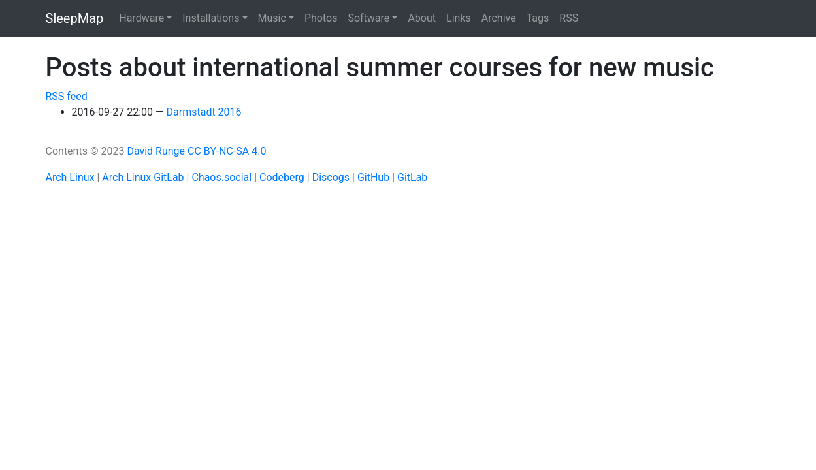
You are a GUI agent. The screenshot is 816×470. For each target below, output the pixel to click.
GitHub (373, 177)
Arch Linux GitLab (143, 177)
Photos (321, 18)
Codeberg (281, 177)
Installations (210, 18)
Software (368, 18)
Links (458, 18)
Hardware (141, 18)
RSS (568, 18)
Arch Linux (70, 177)
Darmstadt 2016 (204, 112)
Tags (538, 18)
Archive (498, 18)
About (422, 18)
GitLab (412, 177)
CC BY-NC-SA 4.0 (227, 151)
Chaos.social (221, 177)
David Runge (156, 151)
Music (272, 18)
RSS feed (67, 96)
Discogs (331, 177)
